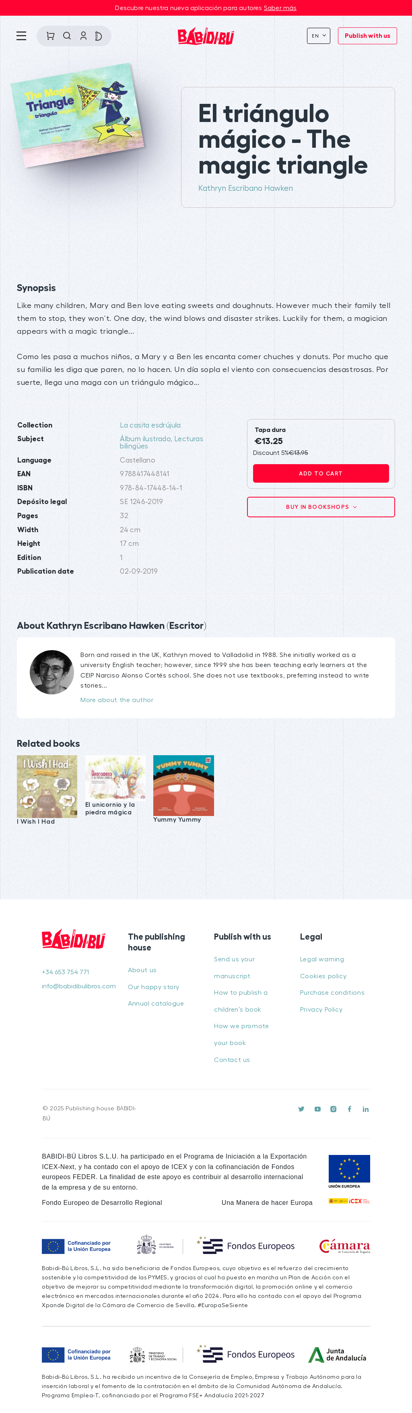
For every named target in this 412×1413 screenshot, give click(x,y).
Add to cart (321, 473)
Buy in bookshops (318, 507)
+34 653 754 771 (65, 972)
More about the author (117, 700)
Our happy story (153, 987)
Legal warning (322, 959)
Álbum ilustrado (145, 439)
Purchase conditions (332, 993)
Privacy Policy (321, 1009)
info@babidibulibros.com (77, 986)
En (316, 35)
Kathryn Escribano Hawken (245, 188)
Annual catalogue (156, 1003)
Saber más (280, 8)
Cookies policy (323, 976)
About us (142, 970)
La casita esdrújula (150, 425)
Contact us (232, 1060)
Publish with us (367, 36)
